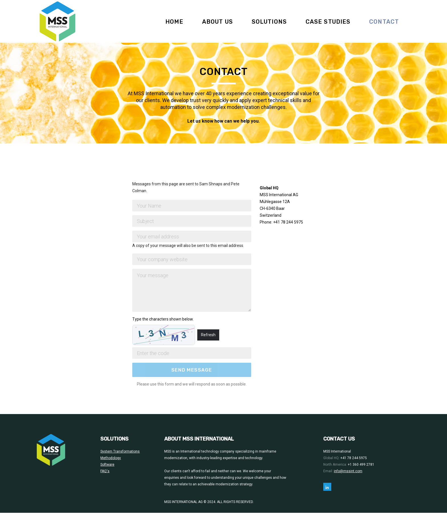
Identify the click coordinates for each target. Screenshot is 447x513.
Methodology (110, 458)
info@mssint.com (348, 471)
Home (174, 21)
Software (107, 465)
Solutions (269, 21)
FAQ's (104, 471)
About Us (217, 21)
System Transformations (120, 451)
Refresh (208, 334)
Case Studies (328, 21)
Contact (384, 21)
